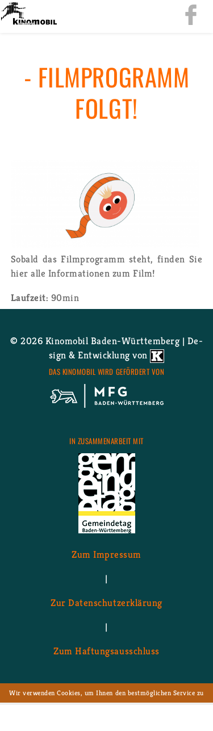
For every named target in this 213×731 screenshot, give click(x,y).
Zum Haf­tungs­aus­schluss (106, 651)
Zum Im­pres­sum (106, 554)
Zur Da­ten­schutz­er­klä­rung (106, 602)
